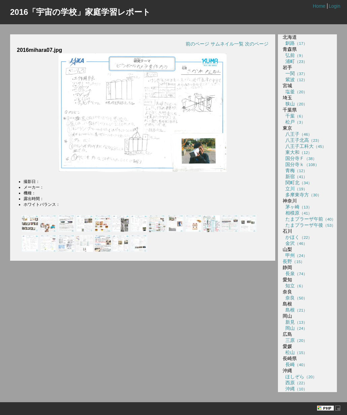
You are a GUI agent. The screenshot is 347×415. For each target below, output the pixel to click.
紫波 (295, 79)
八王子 (297, 134)
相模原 (297, 213)
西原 (295, 382)
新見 (295, 322)
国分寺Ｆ (300, 158)
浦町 (295, 61)
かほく (297, 237)
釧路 (295, 43)
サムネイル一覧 (227, 43)
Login (334, 6)
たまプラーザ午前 (309, 219)
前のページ (197, 43)
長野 (294, 261)
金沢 (295, 243)
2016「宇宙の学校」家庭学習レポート (80, 12)
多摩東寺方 (302, 194)
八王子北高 (302, 140)
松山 (295, 352)
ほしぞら (300, 376)
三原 (295, 340)
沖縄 (295, 388)
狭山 (295, 103)
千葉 (294, 116)
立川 (295, 188)
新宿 (295, 176)
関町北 (297, 182)
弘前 (294, 55)
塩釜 (295, 91)
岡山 (295, 328)
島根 (295, 310)
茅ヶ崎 (297, 207)
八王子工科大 (304, 146)
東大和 (297, 152)
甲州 (295, 255)
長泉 (295, 273)
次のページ (257, 43)
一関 (295, 73)
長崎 (295, 364)
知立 (294, 285)
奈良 (295, 297)
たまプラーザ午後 (309, 225)
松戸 (294, 122)
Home (319, 6)
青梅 (295, 170)
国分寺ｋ (301, 164)
